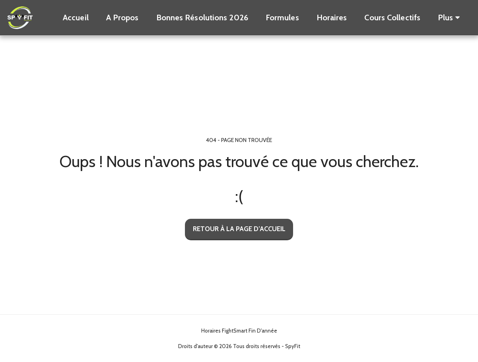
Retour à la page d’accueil (239, 229)
